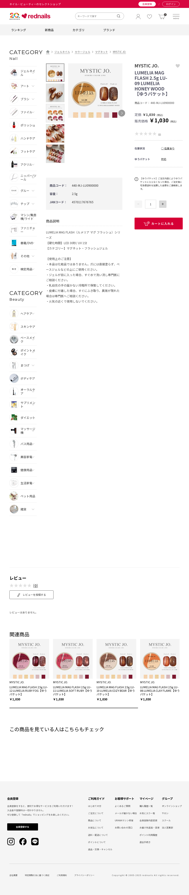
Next (121, 113)
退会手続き (145, 842)
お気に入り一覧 (147, 813)
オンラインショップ (172, 805)
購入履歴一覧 (146, 805)
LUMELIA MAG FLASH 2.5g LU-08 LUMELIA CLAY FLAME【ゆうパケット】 (160, 690)
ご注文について (96, 813)
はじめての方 (94, 805)
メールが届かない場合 (126, 813)
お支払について (96, 827)
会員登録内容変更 (148, 820)
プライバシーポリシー (84, 875)
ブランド (109, 30)
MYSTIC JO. (119, 52)
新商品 (49, 30)
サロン (165, 813)
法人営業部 (167, 827)
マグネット (101, 52)
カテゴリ (79, 30)
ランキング (18, 30)
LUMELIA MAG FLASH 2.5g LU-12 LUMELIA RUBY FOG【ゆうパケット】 (28, 690)
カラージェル (82, 52)
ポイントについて (97, 842)
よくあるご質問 (122, 805)
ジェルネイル (62, 52)
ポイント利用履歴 (148, 834)
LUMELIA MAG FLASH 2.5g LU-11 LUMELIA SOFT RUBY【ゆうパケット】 (72, 690)
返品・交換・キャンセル (100, 849)
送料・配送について (98, 834)
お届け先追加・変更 (149, 827)
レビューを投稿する (31, 595)
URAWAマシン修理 (124, 820)
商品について (94, 820)
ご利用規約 (62, 875)
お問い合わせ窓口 (124, 827)
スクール (166, 820)
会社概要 (13, 875)
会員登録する (22, 826)
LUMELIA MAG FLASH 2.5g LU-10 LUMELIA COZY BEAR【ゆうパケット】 (116, 690)
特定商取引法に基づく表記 (37, 875)
